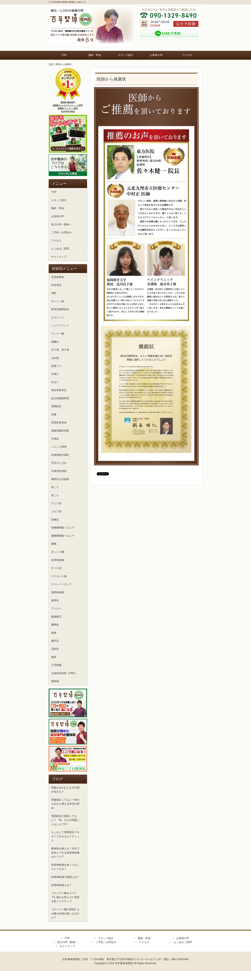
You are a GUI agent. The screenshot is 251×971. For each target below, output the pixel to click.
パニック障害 (59, 446)
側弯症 (55, 600)
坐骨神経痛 (57, 560)
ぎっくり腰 (57, 552)
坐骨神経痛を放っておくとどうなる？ (65, 866)
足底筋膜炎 (57, 277)
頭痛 (53, 414)
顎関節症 (56, 406)
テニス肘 (56, 503)
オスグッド (57, 317)
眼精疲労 (56, 616)
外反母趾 (56, 285)
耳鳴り (55, 374)
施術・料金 (94, 55)
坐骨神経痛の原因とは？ (65, 877)
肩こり (55, 487)
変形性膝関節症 (60, 309)
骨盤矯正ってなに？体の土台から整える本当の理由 (65, 803)
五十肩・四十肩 (60, 349)
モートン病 (57, 301)
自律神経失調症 (60, 455)
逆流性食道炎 (59, 422)
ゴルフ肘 (56, 511)
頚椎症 (55, 519)
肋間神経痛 (57, 592)
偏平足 (55, 640)
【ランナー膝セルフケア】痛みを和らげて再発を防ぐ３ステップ (65, 897)
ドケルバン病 (59, 576)
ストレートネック (61, 584)
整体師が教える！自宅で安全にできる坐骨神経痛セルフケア (65, 852)
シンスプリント (60, 325)
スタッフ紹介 (125, 55)
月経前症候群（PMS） (64, 673)
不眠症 (55, 438)
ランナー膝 (57, 333)
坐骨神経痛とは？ (61, 885)
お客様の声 (156, 55)
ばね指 (55, 358)
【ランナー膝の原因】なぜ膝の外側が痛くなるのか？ (65, 913)
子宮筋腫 (56, 665)
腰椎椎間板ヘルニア (62, 535)
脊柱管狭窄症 (59, 390)
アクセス (187, 55)
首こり (55, 495)
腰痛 (53, 543)
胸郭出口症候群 (60, 479)
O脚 (53, 293)
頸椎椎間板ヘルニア (62, 527)
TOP (64, 55)
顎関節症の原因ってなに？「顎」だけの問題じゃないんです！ (65, 820)
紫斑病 (55, 681)
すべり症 (56, 568)
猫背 (53, 657)
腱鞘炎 (55, 624)
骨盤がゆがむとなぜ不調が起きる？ (65, 789)
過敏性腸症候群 (60, 430)
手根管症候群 (59, 471)
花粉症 (55, 649)
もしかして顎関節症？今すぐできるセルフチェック (65, 836)
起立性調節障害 (60, 398)
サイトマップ (59, 256)
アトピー (56, 608)
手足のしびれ (59, 463)
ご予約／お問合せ (61, 232)
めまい (55, 382)
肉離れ (55, 341)
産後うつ (56, 366)
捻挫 (53, 632)
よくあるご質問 (60, 248)
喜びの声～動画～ (61, 224)
